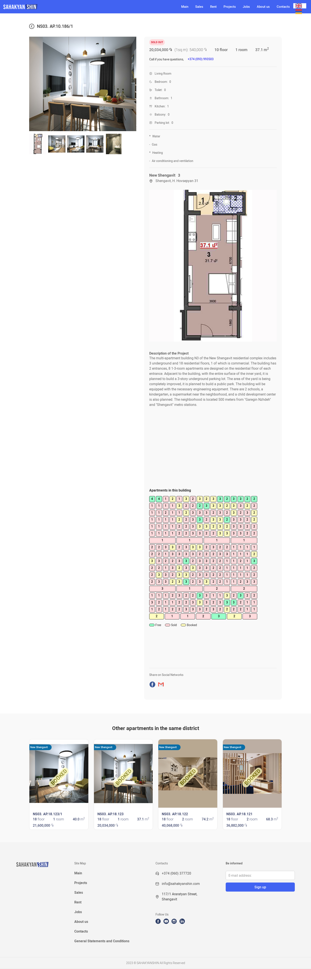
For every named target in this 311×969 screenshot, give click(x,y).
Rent (213, 7)
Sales (199, 7)
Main (184, 7)
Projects (230, 7)
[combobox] (299, 5)
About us (263, 7)
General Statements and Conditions (101, 941)
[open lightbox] (213, 266)
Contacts (283, 7)
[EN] (299, 5)
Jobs (246, 7)
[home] (89, 6)
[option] (299, 11)
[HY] (299, 11)
